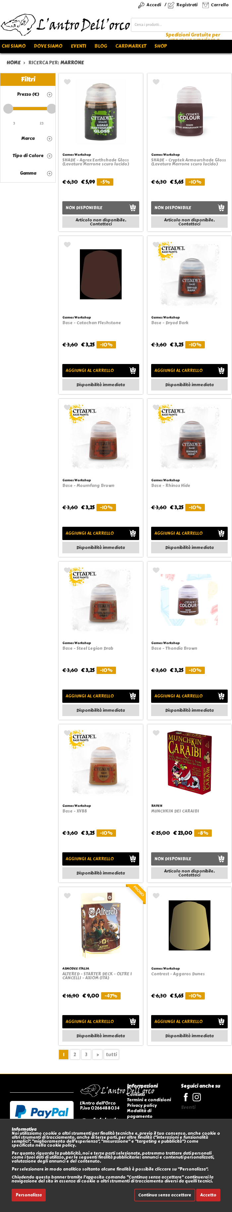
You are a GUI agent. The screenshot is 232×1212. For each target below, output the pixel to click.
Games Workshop (76, 154)
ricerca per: (56, 62)
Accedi (153, 5)
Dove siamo (48, 46)
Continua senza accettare (164, 1195)
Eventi (78, 46)
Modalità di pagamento (139, 1113)
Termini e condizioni (149, 1100)
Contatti (136, 1094)
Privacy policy (142, 1105)
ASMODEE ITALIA (75, 968)
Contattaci (101, 224)
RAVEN (156, 805)
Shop (160, 46)
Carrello (220, 5)
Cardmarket (130, 46)
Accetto (208, 1195)
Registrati (187, 5)
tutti (111, 1054)
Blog (100, 46)
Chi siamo (14, 46)
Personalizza (29, 1195)
